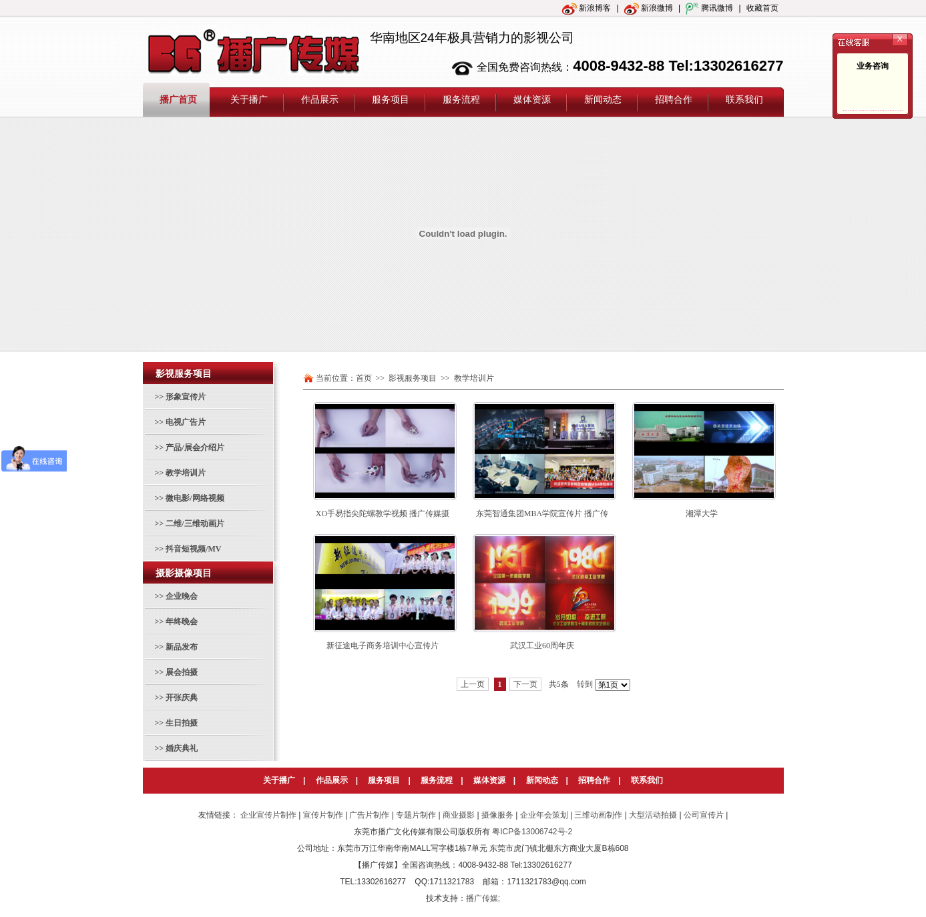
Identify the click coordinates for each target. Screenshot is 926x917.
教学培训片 (186, 473)
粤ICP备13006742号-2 (532, 831)
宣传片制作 (323, 815)
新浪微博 (648, 8)
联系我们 (647, 780)
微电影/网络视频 (195, 498)
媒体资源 (489, 780)
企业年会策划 (544, 815)
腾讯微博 (709, 8)
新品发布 (182, 647)
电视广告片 (186, 422)
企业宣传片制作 (268, 815)
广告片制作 (369, 815)
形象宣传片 (186, 396)
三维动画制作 (598, 815)
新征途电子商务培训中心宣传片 (382, 645)
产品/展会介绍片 (195, 447)
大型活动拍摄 (653, 815)
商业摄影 (459, 815)
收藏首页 (762, 8)
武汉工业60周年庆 (542, 645)
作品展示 (332, 780)
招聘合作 (594, 780)
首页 (364, 378)
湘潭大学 (702, 513)
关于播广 (279, 780)
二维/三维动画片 (195, 523)
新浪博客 (586, 8)
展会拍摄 (182, 672)
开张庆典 (182, 697)
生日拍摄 (182, 723)
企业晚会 (182, 596)
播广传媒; (483, 898)
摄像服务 (497, 815)
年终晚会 (182, 621)
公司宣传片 (704, 815)
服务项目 (384, 780)
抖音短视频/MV (193, 549)
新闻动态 (542, 780)
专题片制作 (416, 815)
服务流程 (437, 780)
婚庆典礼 (182, 748)
